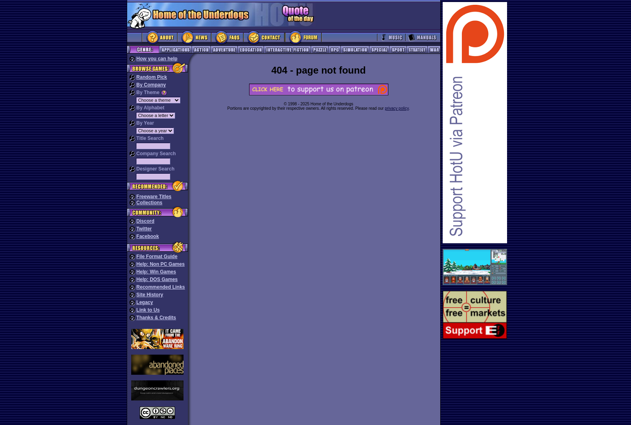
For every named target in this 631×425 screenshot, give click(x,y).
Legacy (144, 302)
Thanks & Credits (156, 317)
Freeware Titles (153, 196)
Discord (145, 221)
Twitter (144, 229)
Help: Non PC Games (160, 264)
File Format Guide (156, 256)
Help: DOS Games (157, 279)
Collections (149, 202)
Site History (149, 295)
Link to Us (148, 310)
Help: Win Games (156, 272)
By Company (151, 85)
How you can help (156, 59)
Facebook (147, 236)
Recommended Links (160, 287)
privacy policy (396, 108)
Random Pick (151, 77)
